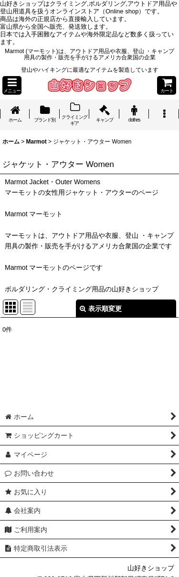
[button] (11, 85)
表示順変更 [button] (101, 308)
